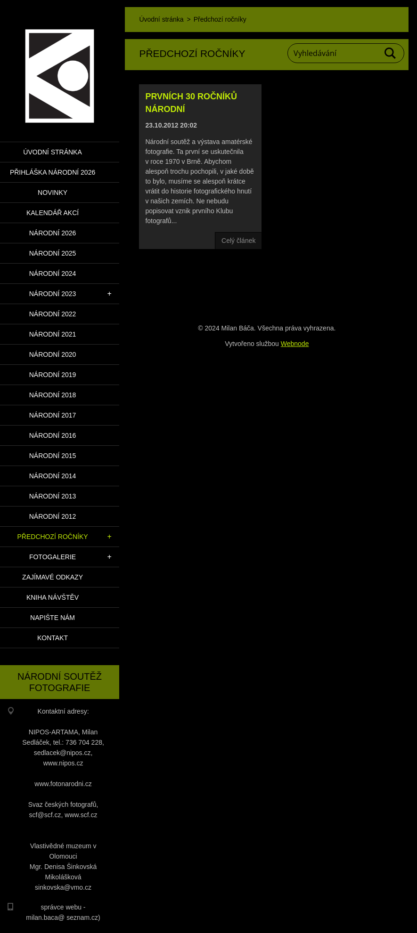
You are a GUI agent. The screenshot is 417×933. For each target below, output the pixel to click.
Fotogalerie (52, 557)
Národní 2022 (52, 314)
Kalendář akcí (52, 213)
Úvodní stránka (52, 152)
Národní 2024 (52, 273)
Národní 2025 (52, 253)
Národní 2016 (52, 435)
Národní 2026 (52, 233)
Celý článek (238, 240)
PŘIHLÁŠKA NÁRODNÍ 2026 (52, 172)
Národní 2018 (52, 395)
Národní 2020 (52, 354)
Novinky (52, 192)
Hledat (390, 53)
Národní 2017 (52, 415)
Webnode (295, 343)
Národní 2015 (52, 455)
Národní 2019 (52, 374)
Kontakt (52, 638)
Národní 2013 (52, 496)
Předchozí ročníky (52, 536)
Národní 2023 (52, 294)
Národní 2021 (52, 334)
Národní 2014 (52, 476)
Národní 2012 (52, 516)
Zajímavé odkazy (52, 577)
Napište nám (52, 617)
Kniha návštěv (52, 597)
